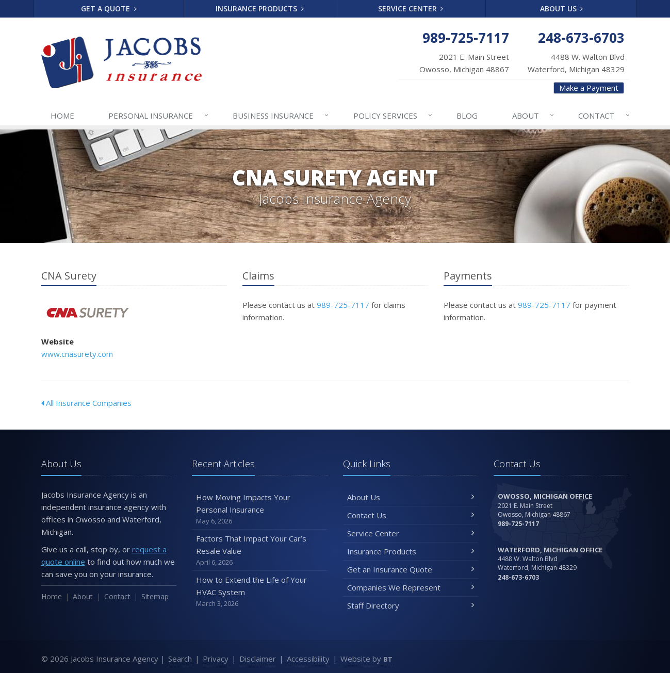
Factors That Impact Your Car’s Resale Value (259, 550)
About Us (561, 8)
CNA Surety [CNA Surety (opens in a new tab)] (87, 313)
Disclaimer (257, 658)
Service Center (411, 8)
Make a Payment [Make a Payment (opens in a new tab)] (588, 88)
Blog (467, 115)
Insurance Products (260, 8)
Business (281, 115)
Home (62, 115)
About (533, 115)
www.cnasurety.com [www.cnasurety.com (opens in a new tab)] (77, 354)
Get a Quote (109, 8)
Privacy (215, 658)
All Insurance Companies (86, 403)
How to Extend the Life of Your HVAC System (259, 591)
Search (180, 658)
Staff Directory (411, 605)
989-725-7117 (343, 305)
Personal (158, 115)
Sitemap (155, 596)
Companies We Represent (411, 587)
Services (393, 115)
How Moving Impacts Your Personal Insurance (259, 509)
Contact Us (411, 515)
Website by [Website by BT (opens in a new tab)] (366, 658)
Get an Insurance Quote (411, 569)
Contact (604, 115)
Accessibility (308, 658)
